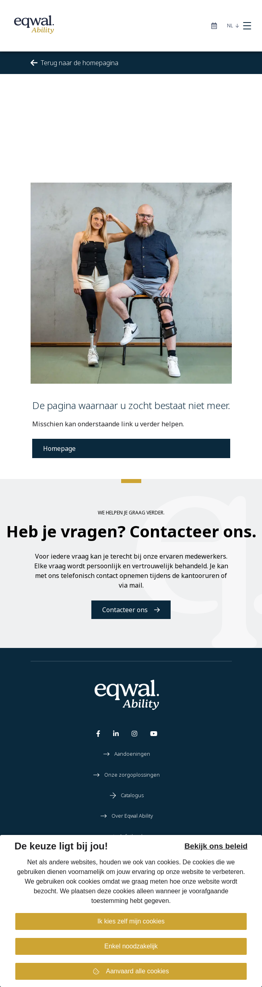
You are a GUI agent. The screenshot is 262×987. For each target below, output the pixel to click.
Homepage (59, 448)
